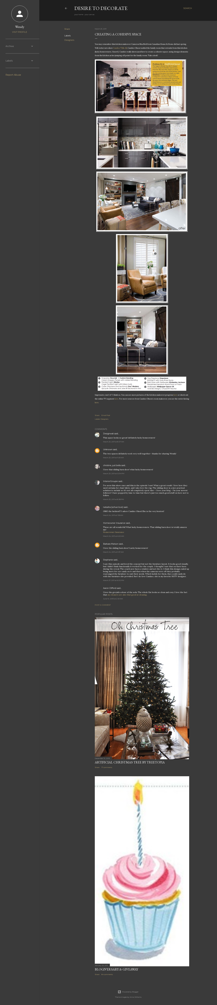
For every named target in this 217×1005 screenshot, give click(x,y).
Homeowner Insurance (114, 523)
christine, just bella (112, 465)
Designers (69, 40)
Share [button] (67, 29)
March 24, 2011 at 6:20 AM (113, 536)
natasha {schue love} (113, 507)
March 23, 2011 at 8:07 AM (113, 442)
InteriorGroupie (110, 481)
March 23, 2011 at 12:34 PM (113, 473)
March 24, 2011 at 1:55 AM (113, 515)
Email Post (105, 415)
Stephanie (108, 560)
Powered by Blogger (128, 992)
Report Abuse (13, 75)
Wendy (19, 27)
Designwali (108, 433)
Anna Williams (135, 997)
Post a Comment (103, 605)
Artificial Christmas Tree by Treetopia (130, 762)
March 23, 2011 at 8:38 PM (113, 499)
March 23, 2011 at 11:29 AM (113, 458)
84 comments (107, 974)
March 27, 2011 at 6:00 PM (113, 580)
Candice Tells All (120, 48)
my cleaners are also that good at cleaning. (127, 595)
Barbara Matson (110, 544)
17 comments (106, 767)
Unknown (107, 449)
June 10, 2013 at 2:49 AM (113, 599)
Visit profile (19, 32)
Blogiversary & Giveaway (116, 969)
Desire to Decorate (100, 8)
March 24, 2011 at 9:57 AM (113, 552)
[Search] (187, 8)
